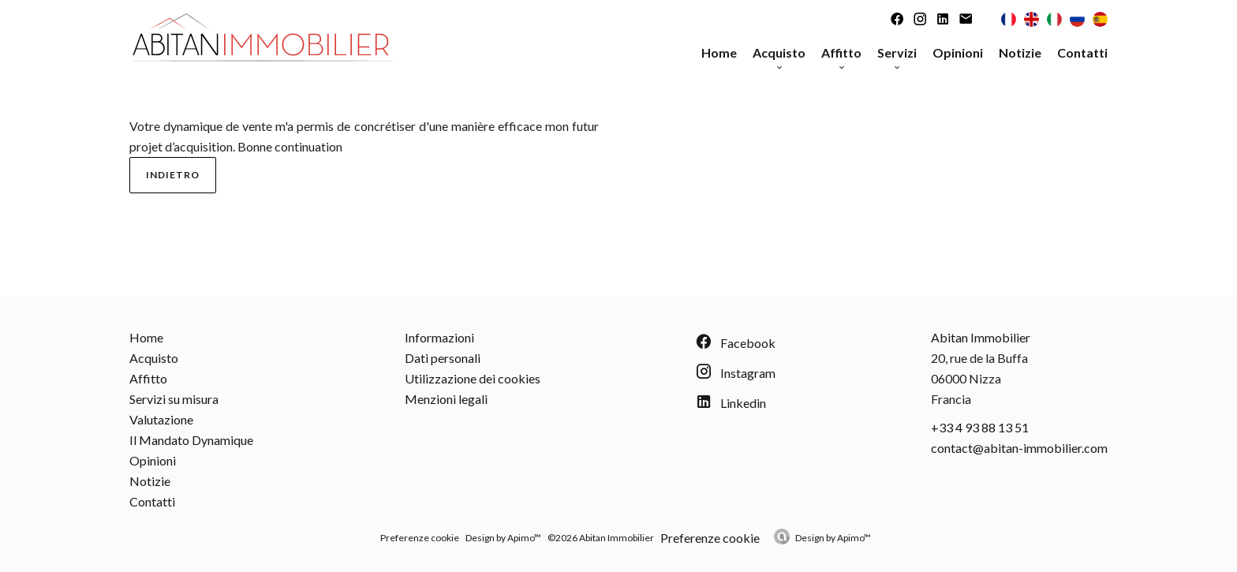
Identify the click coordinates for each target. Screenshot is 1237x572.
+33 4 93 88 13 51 (980, 427)
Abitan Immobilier (980, 337)
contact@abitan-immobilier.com (1019, 447)
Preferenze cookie (419, 538)
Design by (833, 538)
